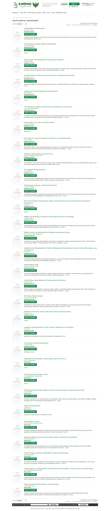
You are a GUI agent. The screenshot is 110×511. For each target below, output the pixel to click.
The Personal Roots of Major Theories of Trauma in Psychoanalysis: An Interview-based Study (54, 390)
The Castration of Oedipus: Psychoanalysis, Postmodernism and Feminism (48, 107)
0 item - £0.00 (88, 3)
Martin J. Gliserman (29, 187)
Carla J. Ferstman (34, 108)
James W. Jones (29, 218)
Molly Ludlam (32, 486)
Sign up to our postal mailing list (68, 505)
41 (89, 25)
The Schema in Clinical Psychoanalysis (36, 343)
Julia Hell (27, 204)
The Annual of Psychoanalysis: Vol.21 (36, 374)
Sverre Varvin (39, 423)
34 (73, 25)
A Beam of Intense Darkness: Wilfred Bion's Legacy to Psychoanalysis (46, 453)
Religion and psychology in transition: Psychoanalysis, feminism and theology (49, 217)
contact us (32, 508)
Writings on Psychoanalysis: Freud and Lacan (38, 154)
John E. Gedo (28, 171)
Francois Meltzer (32, 297)
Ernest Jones (28, 407)
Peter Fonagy (39, 470)
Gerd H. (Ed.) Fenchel (33, 266)
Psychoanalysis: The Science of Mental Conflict (39, 122)
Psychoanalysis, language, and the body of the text (40, 185)
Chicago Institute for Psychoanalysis (33, 376)
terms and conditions (60, 508)
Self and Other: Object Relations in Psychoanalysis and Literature (45, 280)
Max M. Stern (28, 313)
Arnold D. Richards (29, 124)
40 (86, 25)
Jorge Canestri (28, 391)
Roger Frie (27, 251)
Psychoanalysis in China (31, 421)
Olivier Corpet (39, 155)
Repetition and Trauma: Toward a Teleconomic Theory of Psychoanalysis (47, 312)
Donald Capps (39, 234)
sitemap (38, 508)
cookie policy (48, 508)
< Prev (67, 25)
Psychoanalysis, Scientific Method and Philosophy (40, 44)
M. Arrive (27, 329)
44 (93, 25)
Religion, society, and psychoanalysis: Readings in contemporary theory (47, 232)
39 (84, 25)
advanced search (46, 6)
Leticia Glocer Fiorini (30, 439)
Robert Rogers (28, 282)
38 (82, 25)
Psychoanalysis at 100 (31, 265)
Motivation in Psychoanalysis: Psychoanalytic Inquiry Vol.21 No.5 (45, 359)
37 (80, 25)
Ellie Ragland (28, 93)
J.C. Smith (27, 108)
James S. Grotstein (29, 454)
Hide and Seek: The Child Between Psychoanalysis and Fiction (44, 60)
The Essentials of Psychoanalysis (34, 28)
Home (13, 17)
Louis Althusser (32, 155)
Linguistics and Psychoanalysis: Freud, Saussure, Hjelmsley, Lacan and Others (49, 327)
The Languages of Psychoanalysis (34, 170)
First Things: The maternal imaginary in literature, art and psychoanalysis (47, 138)
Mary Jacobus (28, 140)
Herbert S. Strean (29, 30)
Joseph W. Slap (28, 344)
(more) (39, 39)
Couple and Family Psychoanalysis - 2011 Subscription (41, 484)
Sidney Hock (31, 45)
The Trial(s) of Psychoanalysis (33, 296)
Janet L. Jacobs (32, 234)
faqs (53, 508)
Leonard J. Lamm (29, 77)
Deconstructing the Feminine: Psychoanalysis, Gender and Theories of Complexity (50, 437)
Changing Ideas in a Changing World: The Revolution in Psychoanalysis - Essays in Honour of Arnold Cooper (58, 469)
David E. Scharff (32, 423)
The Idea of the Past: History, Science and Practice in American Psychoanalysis (49, 75)
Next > (96, 25)
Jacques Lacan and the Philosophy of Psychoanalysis (41, 91)
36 (78, 25)
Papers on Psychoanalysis (32, 406)
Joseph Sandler (32, 470)
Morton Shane (32, 360)
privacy (42, 508)
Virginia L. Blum (29, 61)
